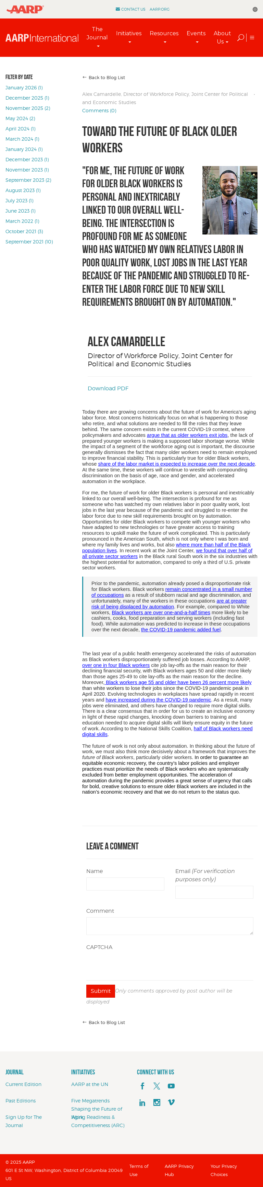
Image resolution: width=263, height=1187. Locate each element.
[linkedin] (142, 1103)
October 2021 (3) (24, 231)
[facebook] (142, 1086)
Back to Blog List (107, 77)
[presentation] (138, 967)
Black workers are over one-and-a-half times (161, 612)
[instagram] (156, 1103)
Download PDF (108, 388)
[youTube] (171, 1086)
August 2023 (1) (22, 190)
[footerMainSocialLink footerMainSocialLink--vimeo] (171, 1103)
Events (196, 33)
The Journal (97, 33)
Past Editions (20, 1100)
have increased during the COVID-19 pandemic (158, 700)
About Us (222, 37)
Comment (100, 911)
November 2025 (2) (27, 108)
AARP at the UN (89, 1084)
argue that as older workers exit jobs (187, 435)
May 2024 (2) (20, 118)
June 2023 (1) (20, 211)
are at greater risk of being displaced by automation (169, 603)
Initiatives (128, 33)
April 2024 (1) (20, 128)
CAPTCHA (99, 947)
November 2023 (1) (27, 170)
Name (94, 871)
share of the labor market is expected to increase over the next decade (176, 464)
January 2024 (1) (23, 149)
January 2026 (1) (23, 87)
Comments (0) (99, 110)
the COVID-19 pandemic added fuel (181, 629)
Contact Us (133, 9)
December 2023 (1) (27, 159)
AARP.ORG (160, 9)
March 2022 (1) (22, 221)
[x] (156, 1086)
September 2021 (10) (29, 241)
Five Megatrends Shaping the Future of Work (96, 1109)
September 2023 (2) (28, 180)
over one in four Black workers (116, 665)
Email (205, 875)
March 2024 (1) (22, 139)
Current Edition (23, 1084)
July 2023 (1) (19, 200)
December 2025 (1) (27, 98)
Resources (164, 33)
